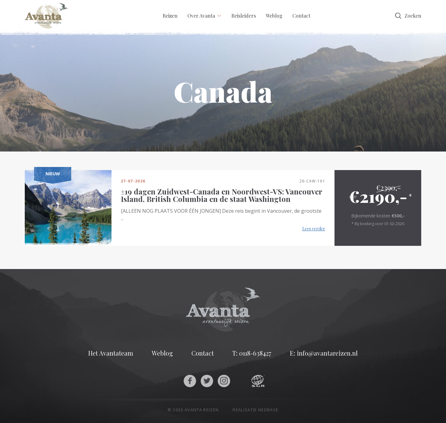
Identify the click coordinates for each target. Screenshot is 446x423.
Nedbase (268, 409)
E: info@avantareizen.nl (324, 353)
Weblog (274, 15)
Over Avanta (201, 15)
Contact (301, 15)
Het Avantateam (110, 353)
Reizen (170, 15)
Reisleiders (243, 15)
